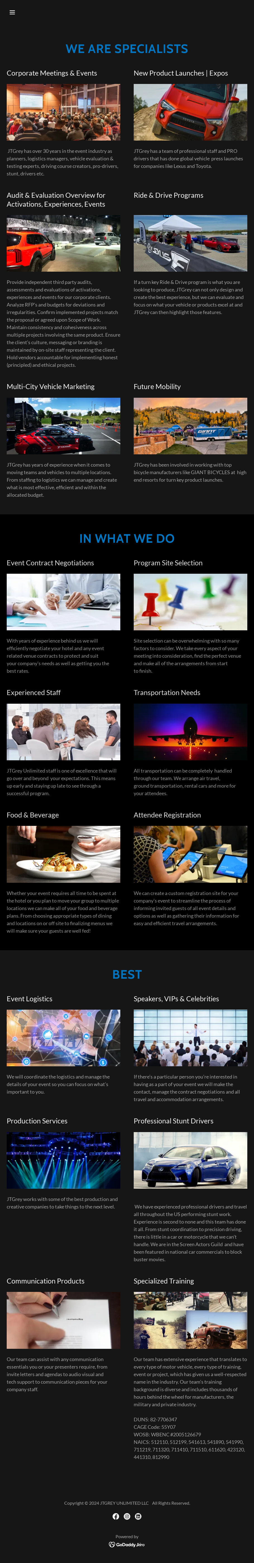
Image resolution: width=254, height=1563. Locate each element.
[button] (25, 12)
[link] (115, 1516)
